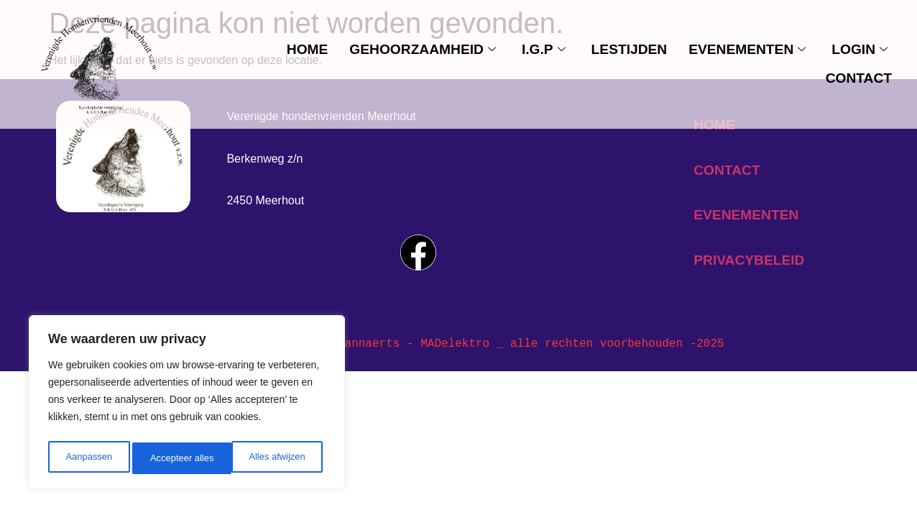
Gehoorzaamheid (422, 49)
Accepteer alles (276, 458)
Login (859, 49)
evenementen (747, 49)
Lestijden (629, 49)
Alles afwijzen (177, 458)
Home (307, 49)
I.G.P (544, 49)
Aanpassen (88, 458)
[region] (187, 405)
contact (859, 78)
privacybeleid (748, 260)
